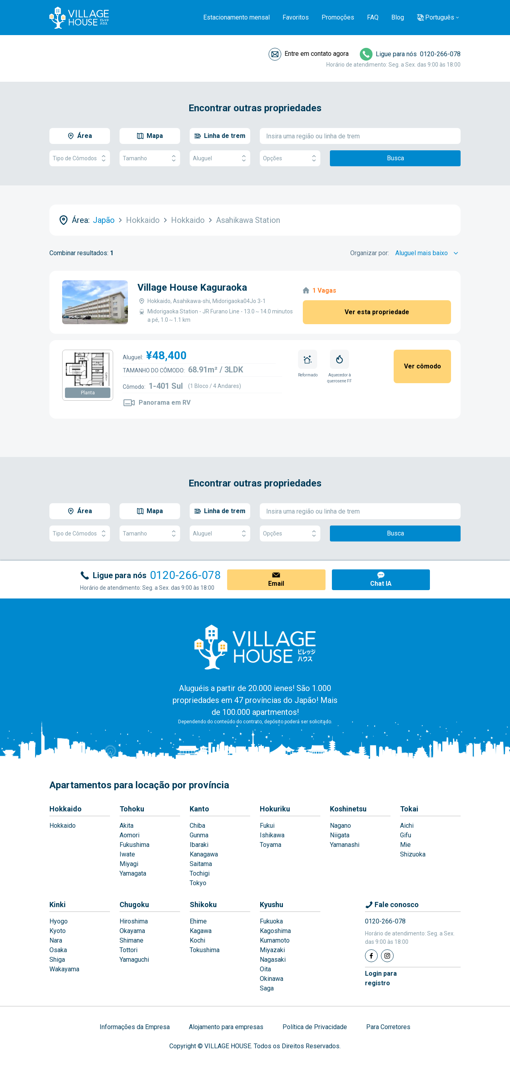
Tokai (409, 809)
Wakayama (64, 969)
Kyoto (57, 931)
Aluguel (220, 158)
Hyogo (58, 921)
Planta (88, 393)
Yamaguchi (134, 959)
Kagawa (201, 931)
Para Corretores (388, 1027)
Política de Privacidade (314, 1027)
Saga (267, 988)
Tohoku (132, 809)
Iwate (127, 854)
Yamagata (133, 873)
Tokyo (198, 883)
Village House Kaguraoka (192, 287)
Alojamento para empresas (226, 1027)
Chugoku (134, 904)
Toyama (270, 844)
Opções (290, 158)
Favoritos (295, 17)
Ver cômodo (422, 366)
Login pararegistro (381, 978)
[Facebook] (371, 955)
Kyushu (271, 904)
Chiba (197, 825)
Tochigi (200, 873)
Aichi (407, 825)
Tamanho (150, 158)
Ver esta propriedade (377, 312)
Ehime (198, 921)
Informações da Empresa (135, 1027)
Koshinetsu (348, 809)
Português (439, 17)
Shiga (57, 959)
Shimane (131, 940)
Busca (395, 158)
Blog (397, 17)
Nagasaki (273, 959)
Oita (265, 969)
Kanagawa (204, 854)
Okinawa (271, 978)
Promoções (338, 17)
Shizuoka (413, 854)
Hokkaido (65, 809)
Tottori (128, 950)
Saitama (201, 864)
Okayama (132, 931)
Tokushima (205, 950)
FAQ (373, 17)
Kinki (57, 904)
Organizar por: (369, 253)
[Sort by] (428, 253)
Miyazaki (272, 950)
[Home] (255, 646)
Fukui (267, 825)
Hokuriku (275, 809)
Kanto (199, 809)
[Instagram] (387, 955)
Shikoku (203, 904)
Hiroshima (134, 921)
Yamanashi (344, 844)
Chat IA (381, 583)
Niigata (339, 835)
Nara (55, 940)
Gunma (199, 835)
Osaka (58, 950)
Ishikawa (272, 835)
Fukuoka (271, 921)
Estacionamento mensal (236, 17)
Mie (405, 844)
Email (276, 583)
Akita (126, 825)
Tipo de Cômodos (80, 158)
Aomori (129, 835)
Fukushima (134, 844)
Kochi (197, 940)
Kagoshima (275, 931)
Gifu (405, 835)
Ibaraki (199, 844)
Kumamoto (275, 940)
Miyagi (129, 864)
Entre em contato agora (316, 53)
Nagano (340, 825)
